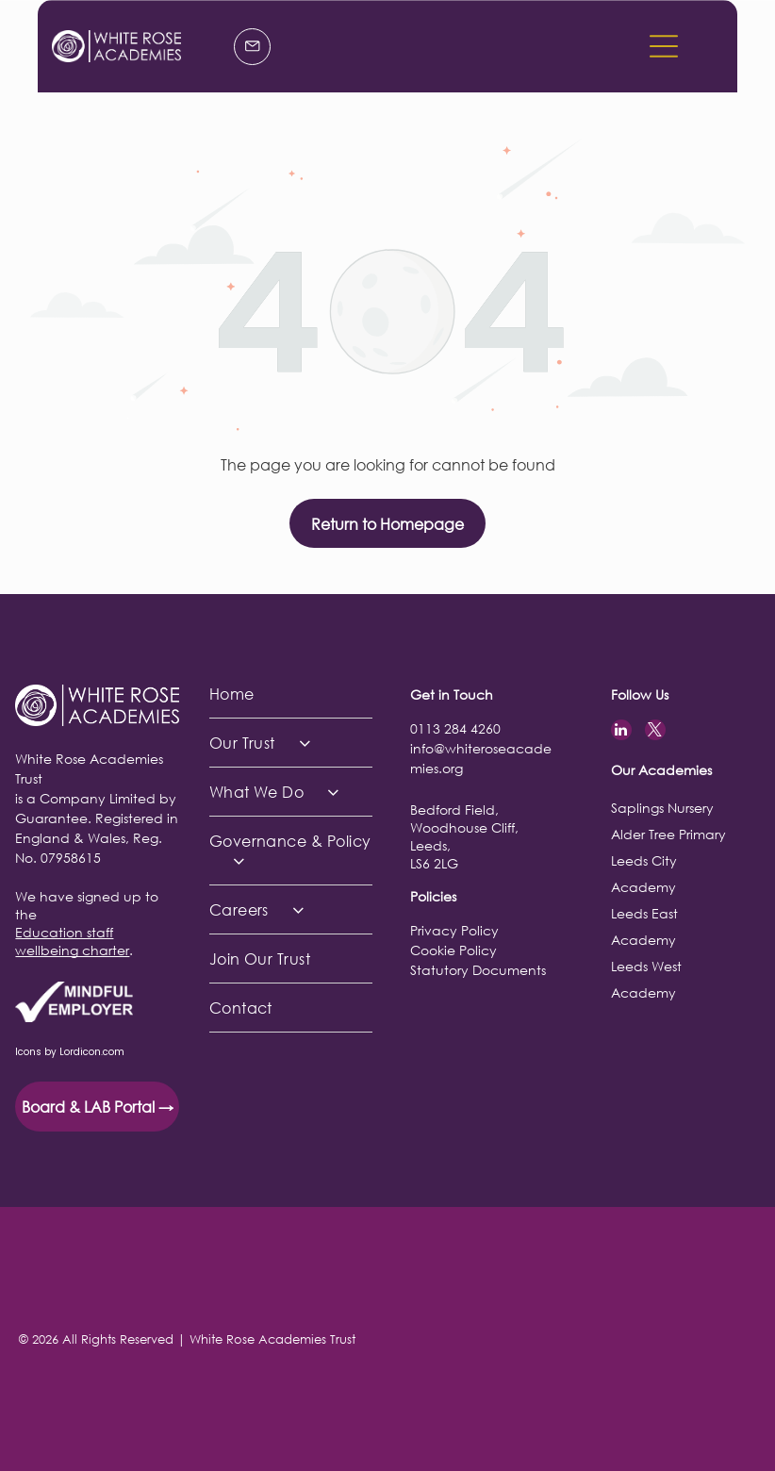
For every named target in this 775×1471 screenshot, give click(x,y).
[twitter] (655, 732)
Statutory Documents (478, 970)
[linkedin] (621, 732)
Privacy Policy (454, 930)
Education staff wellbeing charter (72, 941)
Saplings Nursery (662, 808)
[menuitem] (291, 694)
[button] (664, 46)
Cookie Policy (453, 950)
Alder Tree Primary (668, 834)
